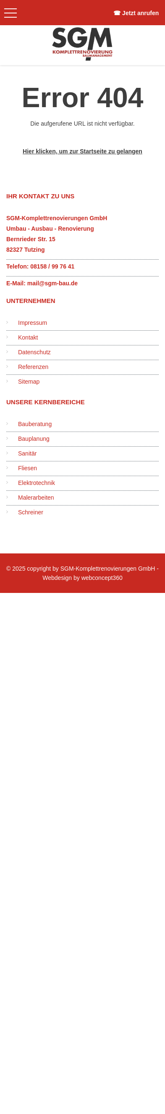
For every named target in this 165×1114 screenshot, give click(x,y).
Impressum (32, 322)
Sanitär (27, 453)
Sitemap (28, 381)
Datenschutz (34, 352)
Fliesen (27, 468)
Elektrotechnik (36, 482)
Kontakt (28, 337)
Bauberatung (35, 424)
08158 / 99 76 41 (52, 266)
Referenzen (33, 366)
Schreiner (30, 512)
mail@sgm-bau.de (52, 283)
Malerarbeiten (36, 497)
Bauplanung (34, 438)
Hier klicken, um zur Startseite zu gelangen (82, 151)
